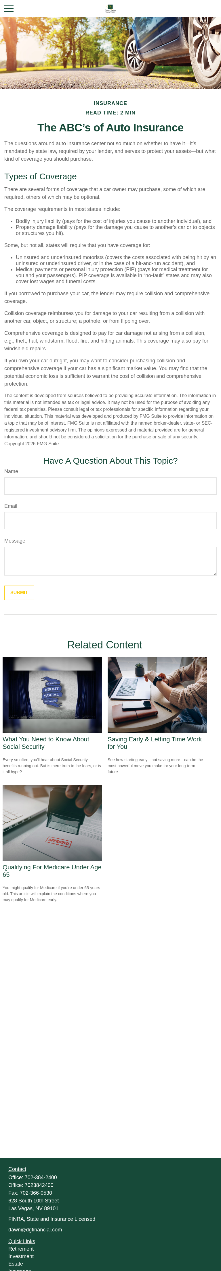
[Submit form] (19, 593)
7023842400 (39, 1185)
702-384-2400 (41, 1177)
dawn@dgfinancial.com (35, 1230)
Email (10, 506)
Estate (15, 1264)
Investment (21, 1256)
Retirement (21, 1249)
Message (14, 541)
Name (11, 471)
